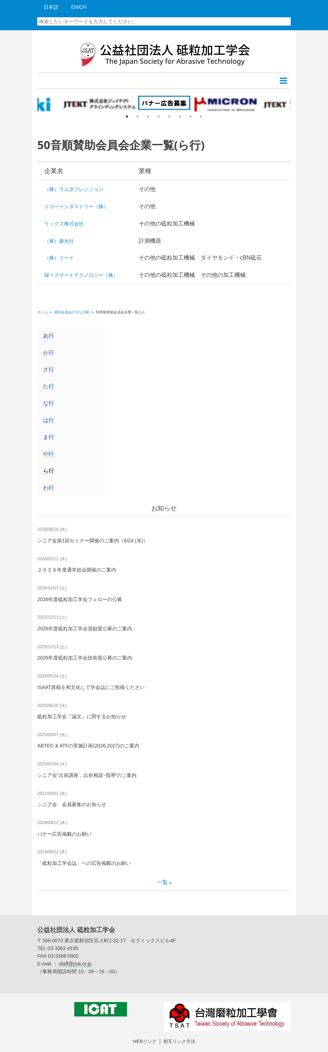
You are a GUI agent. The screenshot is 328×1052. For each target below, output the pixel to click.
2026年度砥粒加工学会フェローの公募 (79, 599)
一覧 (162, 882)
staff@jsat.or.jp (75, 964)
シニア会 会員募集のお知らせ (71, 804)
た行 (48, 386)
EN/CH (79, 7)
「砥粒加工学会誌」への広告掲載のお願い (84, 863)
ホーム (42, 312)
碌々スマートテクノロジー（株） (81, 275)
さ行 (48, 369)
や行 (48, 454)
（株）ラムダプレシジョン (73, 189)
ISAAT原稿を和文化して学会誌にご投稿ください (91, 687)
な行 (48, 403)
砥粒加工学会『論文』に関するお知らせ (81, 716)
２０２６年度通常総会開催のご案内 (76, 570)
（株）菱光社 (59, 241)
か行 (48, 353)
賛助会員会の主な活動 (72, 312)
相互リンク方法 (179, 1041)
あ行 (48, 336)
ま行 (48, 437)
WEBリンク (145, 1041)
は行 (48, 420)
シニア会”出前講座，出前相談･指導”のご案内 (87, 775)
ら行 (48, 471)
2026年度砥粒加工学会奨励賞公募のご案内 (84, 628)
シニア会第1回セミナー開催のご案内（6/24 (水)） (92, 540)
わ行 (48, 488)
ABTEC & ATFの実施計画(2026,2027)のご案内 (88, 745)
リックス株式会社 (64, 224)
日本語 (51, 7)
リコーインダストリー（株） (76, 206)
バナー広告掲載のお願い (64, 834)
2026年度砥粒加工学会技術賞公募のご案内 (84, 658)
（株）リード (59, 258)
